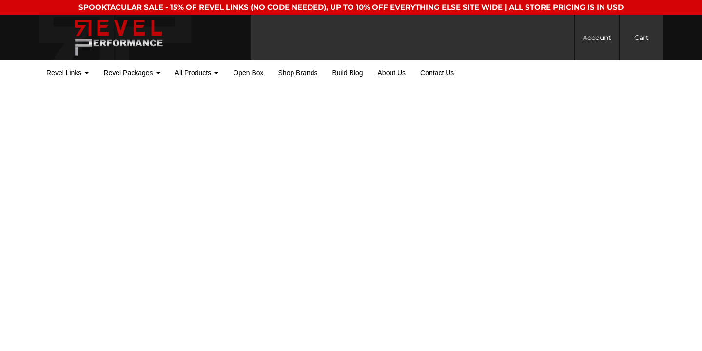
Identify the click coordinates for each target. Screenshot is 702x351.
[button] (67, 72)
